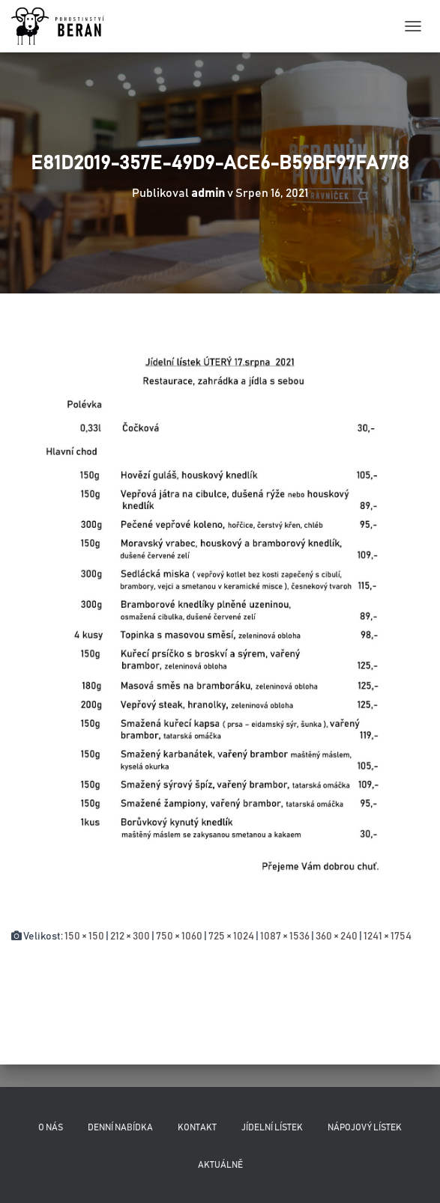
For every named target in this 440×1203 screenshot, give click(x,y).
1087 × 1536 (285, 936)
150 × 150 (84, 936)
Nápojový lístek (365, 1127)
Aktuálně (220, 1164)
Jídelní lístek (272, 1127)
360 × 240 (337, 936)
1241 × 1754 (388, 936)
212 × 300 (130, 936)
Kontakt (197, 1127)
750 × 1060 (179, 936)
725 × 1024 (231, 936)
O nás (50, 1127)
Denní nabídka (120, 1127)
